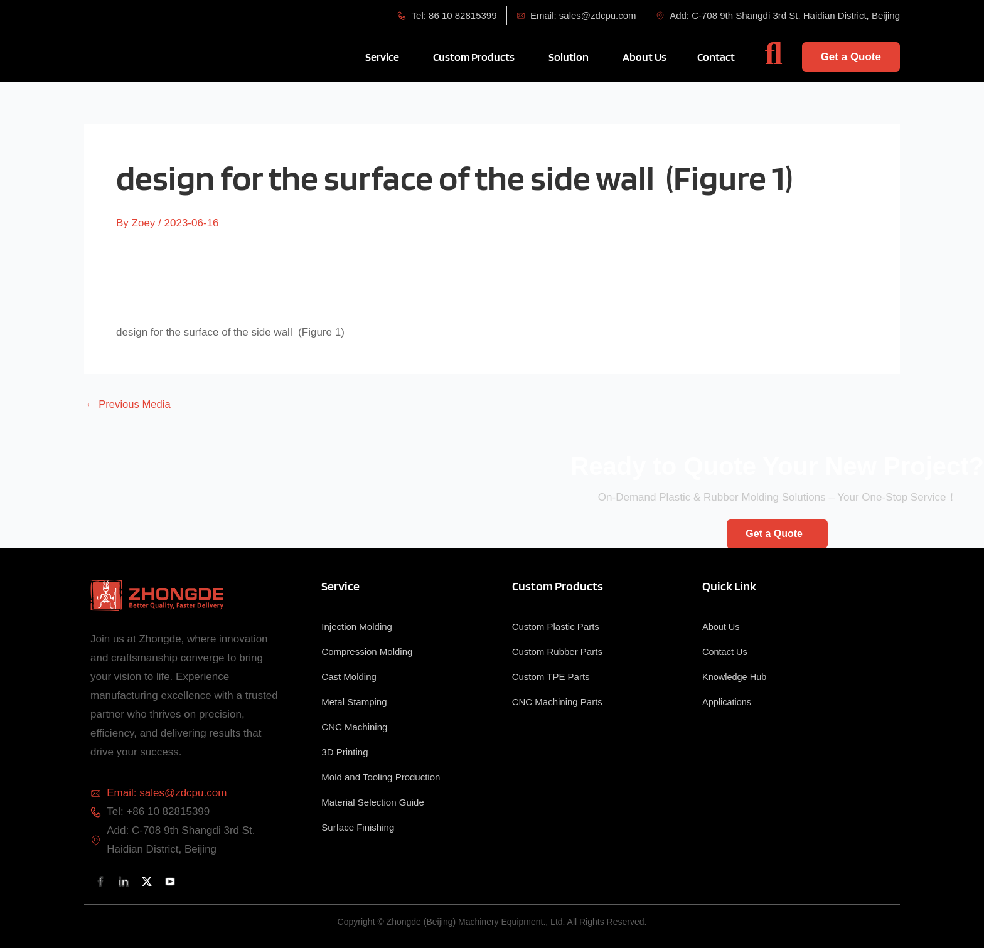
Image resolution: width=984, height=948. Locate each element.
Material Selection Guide (372, 802)
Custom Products (557, 586)
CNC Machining (354, 727)
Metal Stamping (354, 701)
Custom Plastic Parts (555, 626)
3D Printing (344, 752)
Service (340, 586)
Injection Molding (356, 626)
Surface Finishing (357, 827)
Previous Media (129, 404)
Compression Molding (366, 651)
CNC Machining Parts (557, 701)
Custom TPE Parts (551, 676)
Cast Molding (349, 676)
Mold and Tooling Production (380, 777)
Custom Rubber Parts (557, 651)
